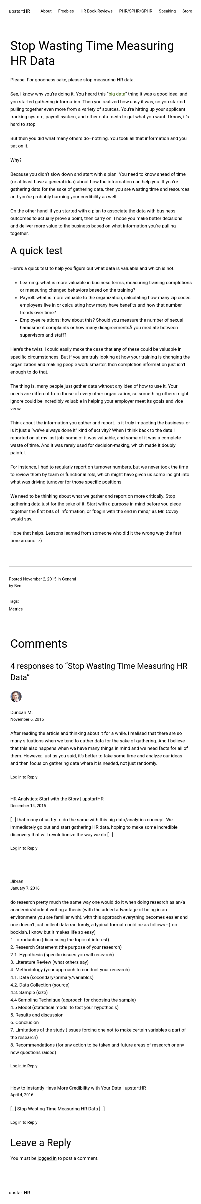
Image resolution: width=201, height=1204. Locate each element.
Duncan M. (22, 712)
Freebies (66, 11)
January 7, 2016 (25, 888)
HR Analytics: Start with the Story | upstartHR (57, 799)
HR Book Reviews (96, 11)
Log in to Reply (24, 777)
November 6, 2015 (27, 719)
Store (187, 11)
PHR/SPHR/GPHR (135, 11)
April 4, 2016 (22, 1094)
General (69, 579)
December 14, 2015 (28, 805)
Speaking (167, 11)
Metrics (16, 609)
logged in (47, 1158)
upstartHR (19, 11)
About (46, 11)
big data (116, 94)
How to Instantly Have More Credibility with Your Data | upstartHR (78, 1088)
